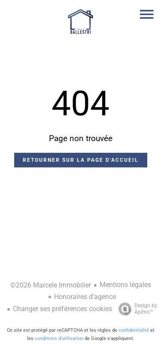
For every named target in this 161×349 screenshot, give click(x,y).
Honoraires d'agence (85, 297)
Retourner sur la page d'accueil (81, 160)
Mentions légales (125, 285)
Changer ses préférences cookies (62, 309)
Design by (135, 309)
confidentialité (133, 330)
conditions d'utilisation (59, 338)
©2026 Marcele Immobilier (50, 285)
